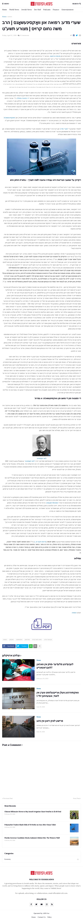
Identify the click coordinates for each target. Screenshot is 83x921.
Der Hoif (37, 9)
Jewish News (26, 9)
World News (14, 9)
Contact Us (41, 917)
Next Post (76, 798)
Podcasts (46, 9)
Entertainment (67, 9)
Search (75, 4)
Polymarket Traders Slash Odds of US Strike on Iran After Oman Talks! (30, 825)
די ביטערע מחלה (23, 98)
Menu (6, 4)
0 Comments (24, 35)
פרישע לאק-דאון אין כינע (50, 721)
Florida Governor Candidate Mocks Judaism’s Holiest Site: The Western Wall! (32, 838)
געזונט (10, 17)
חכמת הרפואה (55, 56)
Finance (56, 9)
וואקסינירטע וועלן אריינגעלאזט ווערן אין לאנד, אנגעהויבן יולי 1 (58, 694)
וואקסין (12, 639)
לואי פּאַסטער (30, 461)
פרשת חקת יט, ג (40, 542)
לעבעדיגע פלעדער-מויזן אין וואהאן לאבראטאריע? (55, 666)
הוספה (74, 613)
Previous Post (8, 798)
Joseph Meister (52, 503)
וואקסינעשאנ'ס (9, 118)
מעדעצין (27, 639)
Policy (49, 917)
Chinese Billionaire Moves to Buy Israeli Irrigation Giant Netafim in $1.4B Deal (32, 812)
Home (4, 9)
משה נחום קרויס (37, 639)
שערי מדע (64, 129)
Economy (41, 859)
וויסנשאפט (19, 639)
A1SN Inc (46, 913)
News (39, 660)
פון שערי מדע (48, 639)
